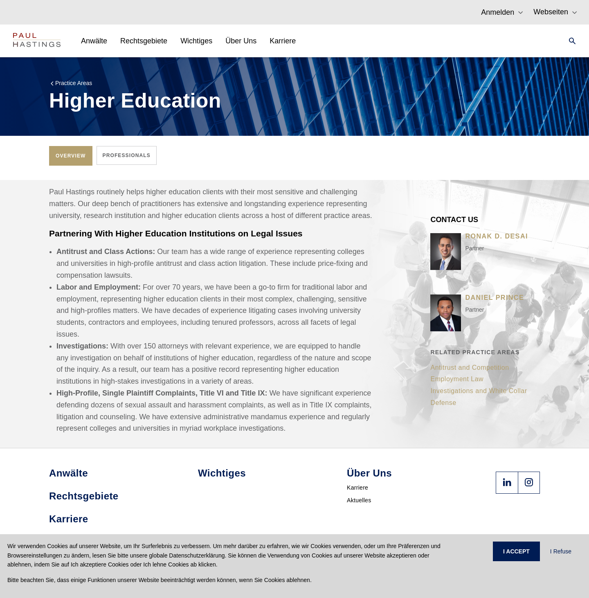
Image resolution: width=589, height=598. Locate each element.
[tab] (70, 156)
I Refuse (560, 551)
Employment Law (456, 378)
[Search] (570, 41)
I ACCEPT (516, 551)
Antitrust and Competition (469, 367)
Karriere (357, 487)
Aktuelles (359, 500)
